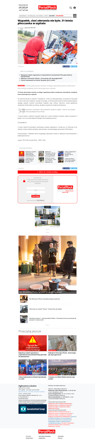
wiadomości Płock (53, 411)
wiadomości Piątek (53, 424)
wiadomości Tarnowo (54, 426)
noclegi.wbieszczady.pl (54, 423)
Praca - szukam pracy (24, 393)
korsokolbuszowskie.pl (54, 418)
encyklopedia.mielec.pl (54, 421)
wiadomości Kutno (53, 405)
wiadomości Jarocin (64, 411)
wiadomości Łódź (53, 403)
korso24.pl (51, 420)
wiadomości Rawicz (53, 415)
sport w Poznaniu (64, 424)
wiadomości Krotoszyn (66, 413)
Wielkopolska (66, 416)
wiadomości (59, 416)
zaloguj (35, 196)
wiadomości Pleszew (65, 415)
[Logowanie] (75, 8)
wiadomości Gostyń (53, 413)
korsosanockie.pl (66, 418)
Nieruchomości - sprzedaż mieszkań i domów (31, 392)
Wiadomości (21, 85)
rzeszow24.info (67, 420)
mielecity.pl (58, 420)
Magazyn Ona (52, 416)
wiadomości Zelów (65, 406)
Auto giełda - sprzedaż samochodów (28, 390)
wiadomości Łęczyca (53, 408)
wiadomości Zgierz (53, 406)
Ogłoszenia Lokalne (24, 388)
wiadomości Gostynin (65, 405)
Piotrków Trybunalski (67, 423)
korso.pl (73, 416)
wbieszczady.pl (66, 421)
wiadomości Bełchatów (65, 403)
